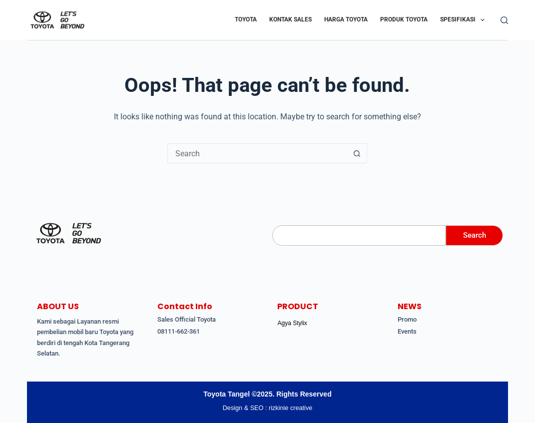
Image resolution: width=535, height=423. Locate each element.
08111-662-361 (178, 331)
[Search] (504, 20)
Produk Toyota (404, 19)
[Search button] (357, 153)
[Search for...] (257, 153)
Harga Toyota (346, 19)
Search (472, 235)
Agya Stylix (292, 323)
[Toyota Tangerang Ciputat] (68, 233)
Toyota (246, 19)
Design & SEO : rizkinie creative (267, 408)
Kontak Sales (290, 19)
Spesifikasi (464, 20)
